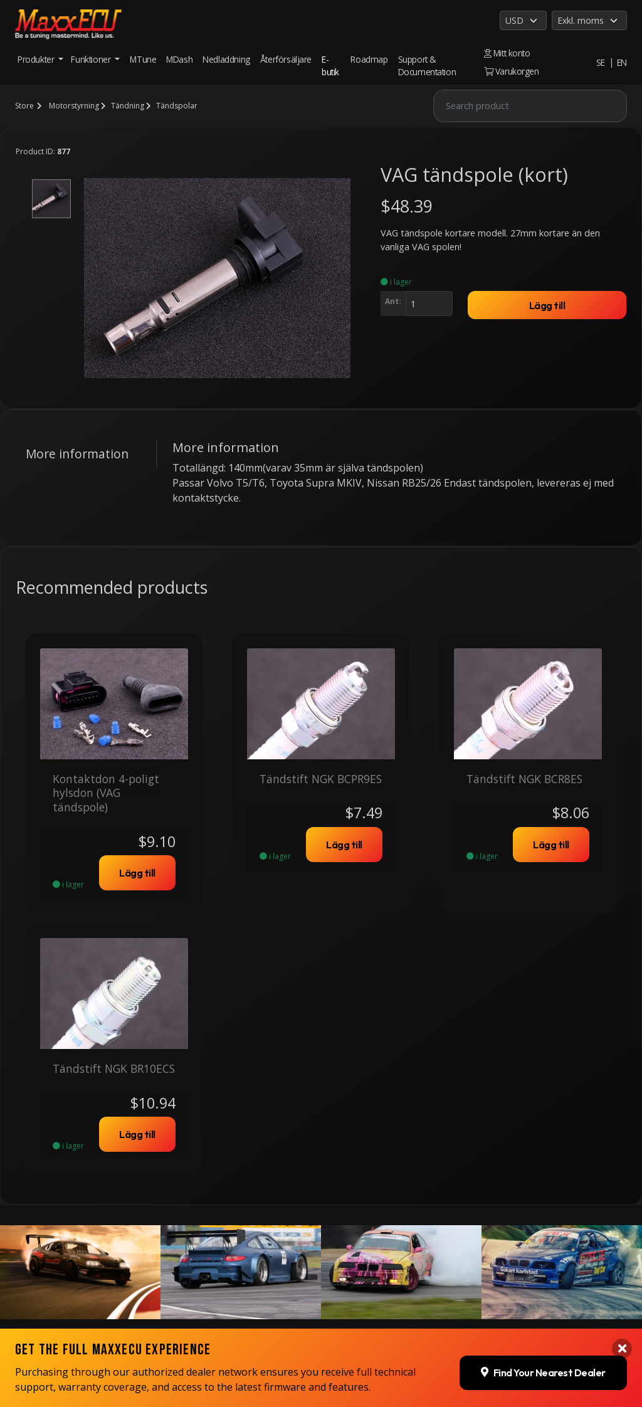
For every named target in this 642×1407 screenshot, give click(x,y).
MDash (179, 59)
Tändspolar (176, 105)
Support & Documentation (427, 65)
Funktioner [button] (92, 59)
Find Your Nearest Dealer (543, 1243)
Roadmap (368, 59)
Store (24, 105)
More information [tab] (77, 453)
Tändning (127, 105)
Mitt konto (507, 53)
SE (600, 62)
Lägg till (547, 305)
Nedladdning (226, 59)
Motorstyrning (74, 105)
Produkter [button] (37, 59)
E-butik (330, 65)
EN (622, 62)
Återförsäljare (286, 59)
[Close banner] (622, 1219)
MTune (143, 59)
